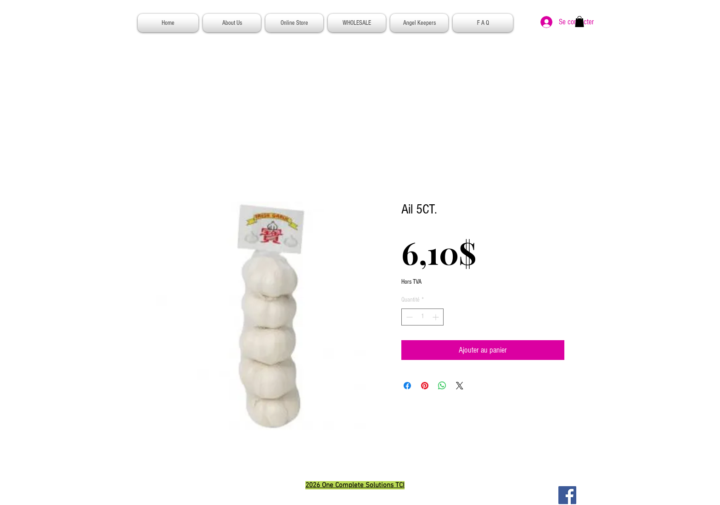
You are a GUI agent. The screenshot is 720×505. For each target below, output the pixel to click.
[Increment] (436, 317)
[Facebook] (567, 495)
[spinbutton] (422, 317)
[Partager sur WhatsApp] (442, 385)
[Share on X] (459, 385)
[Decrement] (408, 317)
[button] (579, 21)
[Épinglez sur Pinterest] (424, 385)
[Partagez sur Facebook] (407, 385)
